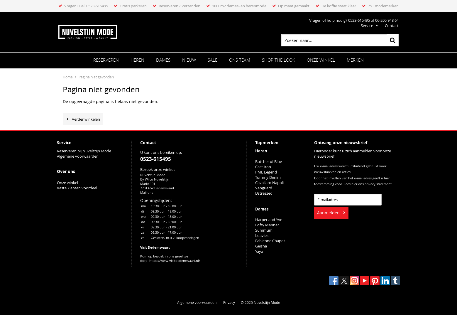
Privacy (229, 302)
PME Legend (266, 172)
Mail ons (146, 192)
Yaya (259, 251)
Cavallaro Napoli (269, 182)
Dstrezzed (263, 193)
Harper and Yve (268, 219)
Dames (163, 60)
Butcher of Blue (268, 161)
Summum (263, 230)
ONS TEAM (239, 60)
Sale (212, 60)
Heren (137, 60)
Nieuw (189, 60)
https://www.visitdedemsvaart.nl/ (174, 260)
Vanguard (263, 188)
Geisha (261, 246)
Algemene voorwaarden (78, 156)
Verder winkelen (86, 119)
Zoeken (392, 40)
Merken (355, 60)
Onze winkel (321, 60)
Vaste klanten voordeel (77, 188)
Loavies (261, 235)
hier (354, 184)
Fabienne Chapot (270, 240)
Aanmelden (328, 212)
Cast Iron (263, 166)
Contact (392, 25)
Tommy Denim (268, 177)
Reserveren (106, 60)
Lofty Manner (267, 225)
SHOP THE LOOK (278, 60)
